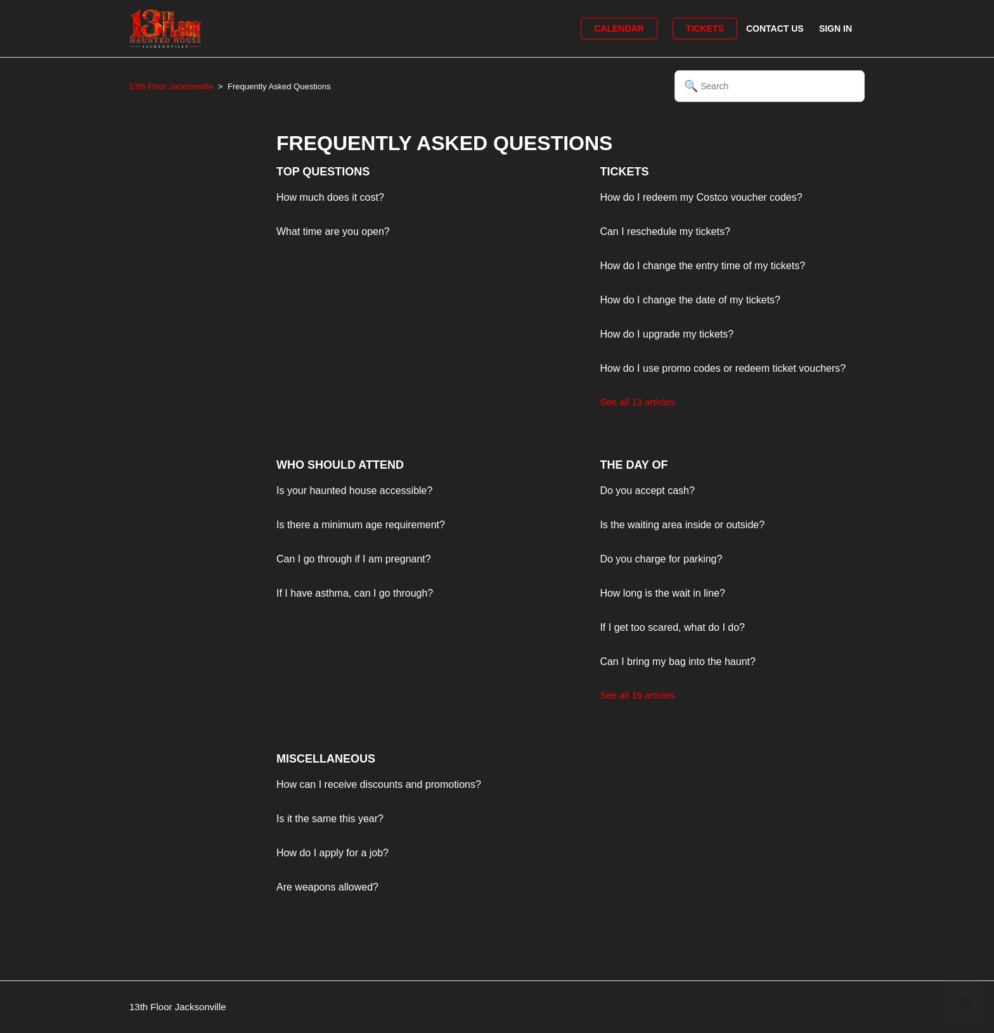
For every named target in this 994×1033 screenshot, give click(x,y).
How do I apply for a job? (332, 852)
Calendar (619, 28)
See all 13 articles (637, 401)
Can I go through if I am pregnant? (353, 559)
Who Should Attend (340, 465)
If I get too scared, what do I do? (672, 627)
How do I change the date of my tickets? (690, 300)
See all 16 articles (637, 695)
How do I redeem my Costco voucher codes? (701, 197)
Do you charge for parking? (661, 559)
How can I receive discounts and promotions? (378, 784)
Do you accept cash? (647, 490)
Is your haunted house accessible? (354, 490)
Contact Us (775, 28)
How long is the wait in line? (662, 593)
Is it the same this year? (330, 818)
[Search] (769, 86)
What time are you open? (333, 231)
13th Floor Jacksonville (171, 86)
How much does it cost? (330, 197)
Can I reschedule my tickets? (665, 231)
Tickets (705, 28)
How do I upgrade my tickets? (666, 334)
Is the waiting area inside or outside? (682, 524)
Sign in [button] (835, 28)
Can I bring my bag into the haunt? (678, 661)
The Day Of (634, 465)
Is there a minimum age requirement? (360, 524)
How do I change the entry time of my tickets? (702, 265)
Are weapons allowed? (327, 887)
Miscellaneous (325, 758)
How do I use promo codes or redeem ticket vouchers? (723, 368)
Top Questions (323, 171)
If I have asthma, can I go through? (354, 593)
